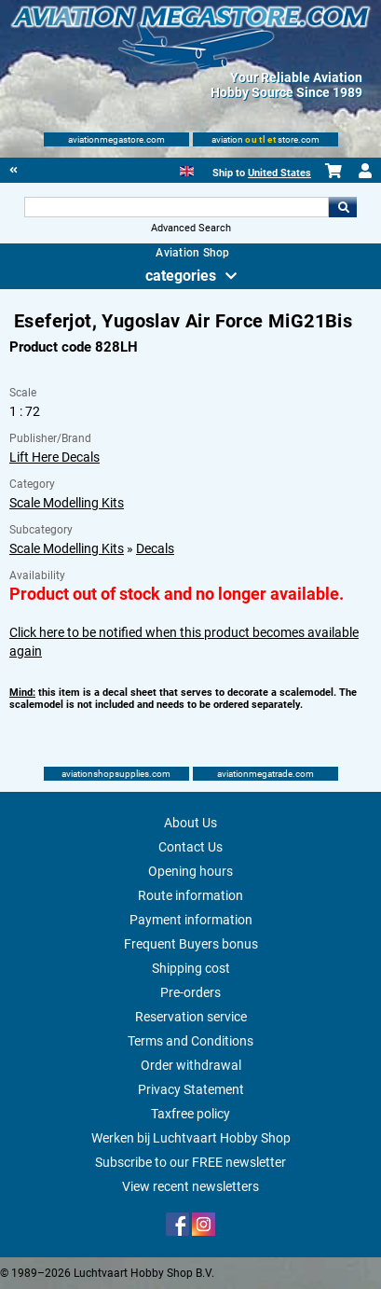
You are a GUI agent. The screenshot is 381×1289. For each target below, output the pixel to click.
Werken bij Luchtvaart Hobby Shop (191, 1137)
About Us (190, 822)
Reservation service (191, 1016)
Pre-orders (190, 992)
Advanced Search (191, 228)
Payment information (190, 919)
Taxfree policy (190, 1113)
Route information (190, 895)
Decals (155, 548)
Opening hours (190, 871)
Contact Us (190, 846)
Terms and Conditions (190, 1040)
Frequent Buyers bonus (191, 943)
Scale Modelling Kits (66, 502)
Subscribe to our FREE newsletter (190, 1162)
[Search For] (176, 207)
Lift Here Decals (54, 457)
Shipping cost (191, 968)
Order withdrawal (191, 1065)
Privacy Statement (191, 1089)
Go (343, 207)
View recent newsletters (190, 1186)
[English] (187, 169)
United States (279, 173)
